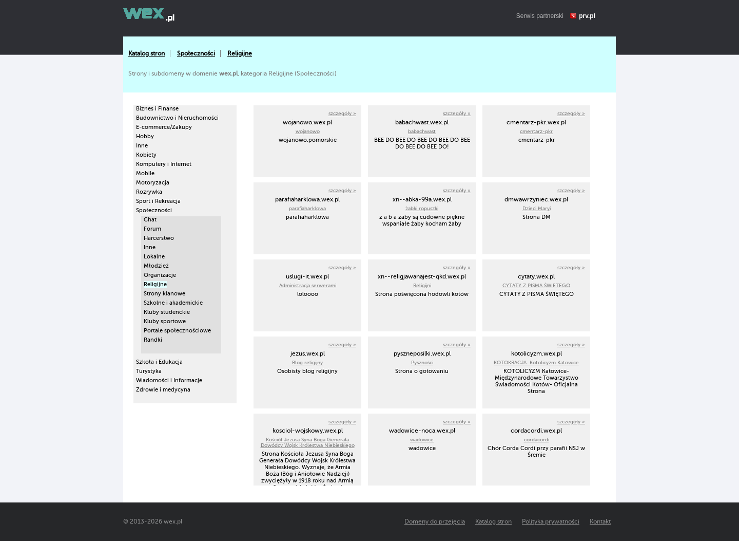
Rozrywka (149, 192)
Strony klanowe (164, 293)
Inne (142, 145)
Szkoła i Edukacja (159, 362)
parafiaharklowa (307, 208)
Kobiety (146, 155)
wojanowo (308, 131)
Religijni (422, 285)
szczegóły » (342, 113)
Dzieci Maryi (536, 208)
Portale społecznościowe (177, 330)
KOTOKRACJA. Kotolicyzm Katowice (536, 362)
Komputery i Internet (163, 164)
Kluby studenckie (167, 312)
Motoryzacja (152, 182)
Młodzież (156, 266)
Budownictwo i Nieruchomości (177, 118)
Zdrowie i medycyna (163, 389)
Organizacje (160, 275)
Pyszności (422, 362)
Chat (150, 219)
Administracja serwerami (307, 285)
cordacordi (536, 439)
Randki (153, 340)
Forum (152, 229)
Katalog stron (146, 53)
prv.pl (587, 16)
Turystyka (149, 371)
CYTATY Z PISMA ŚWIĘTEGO (536, 285)
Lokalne (154, 256)
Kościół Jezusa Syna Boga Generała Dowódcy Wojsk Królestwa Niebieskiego (308, 442)
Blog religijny (307, 362)
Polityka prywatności (550, 521)
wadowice (422, 439)
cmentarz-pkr (536, 131)
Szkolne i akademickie (173, 303)
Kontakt (600, 521)
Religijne (239, 53)
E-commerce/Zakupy (164, 127)
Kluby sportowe (165, 321)
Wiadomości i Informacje (169, 380)
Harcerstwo (159, 238)
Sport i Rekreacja (158, 201)
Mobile (145, 173)
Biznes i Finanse (157, 108)
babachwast (422, 131)
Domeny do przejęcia (434, 521)
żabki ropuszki (421, 208)
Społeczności (196, 53)
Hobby (145, 136)
